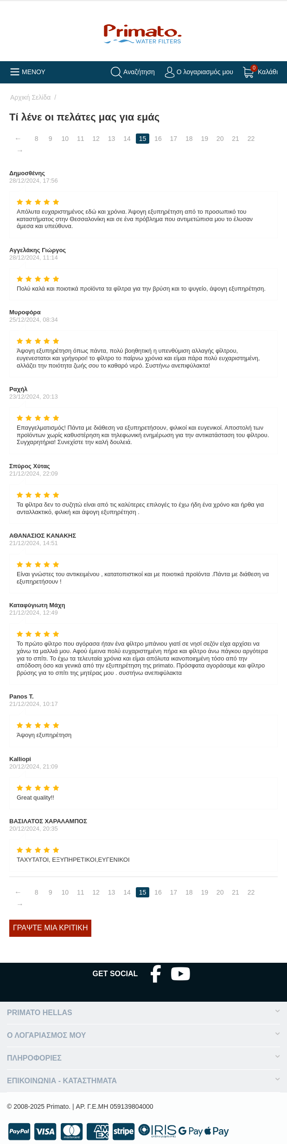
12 (96, 138)
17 (174, 138)
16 (158, 138)
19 (205, 138)
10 (65, 138)
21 (236, 138)
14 (127, 138)
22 (251, 138)
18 (189, 138)
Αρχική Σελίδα (30, 97)
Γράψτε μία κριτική (50, 928)
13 (111, 138)
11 (80, 138)
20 (220, 138)
